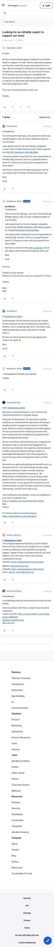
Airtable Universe (20, 832)
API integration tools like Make (24, 152)
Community (17, 820)
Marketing (17, 725)
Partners (16, 802)
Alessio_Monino (13, 535)
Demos (15, 778)
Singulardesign (13, 402)
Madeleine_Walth (14, 47)
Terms (27, 927)
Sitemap (27, 913)
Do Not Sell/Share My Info (27, 935)
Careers (15, 849)
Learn (14, 755)
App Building (18, 696)
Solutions (16, 713)
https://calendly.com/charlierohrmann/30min (23, 500)
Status (15, 861)
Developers (17, 814)
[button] (3, 6)
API (27, 905)
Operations (17, 731)
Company (16, 837)
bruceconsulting (13, 591)
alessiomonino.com (19, 566)
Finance (16, 749)
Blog (14, 855)
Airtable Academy (21, 761)
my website (36, 169)
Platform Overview (21, 678)
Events (15, 766)
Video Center (18, 772)
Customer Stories (20, 784)
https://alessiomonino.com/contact (27, 561)
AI (13, 702)
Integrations (18, 684)
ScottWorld (11, 126)
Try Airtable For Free (22, 873)
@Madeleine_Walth (13, 316)
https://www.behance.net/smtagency (19, 516)
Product (16, 719)
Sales (14, 743)
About (15, 843)
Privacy (27, 920)
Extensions (17, 690)
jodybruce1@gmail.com (13, 620)
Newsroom (17, 867)
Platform (16, 672)
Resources (17, 796)
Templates (17, 826)
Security (27, 898)
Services (16, 808)
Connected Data (20, 708)
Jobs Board (9, 21)
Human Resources (21, 737)
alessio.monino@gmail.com (21, 572)
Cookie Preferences (27, 942)
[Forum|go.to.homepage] (17, 5)
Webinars (16, 790)
